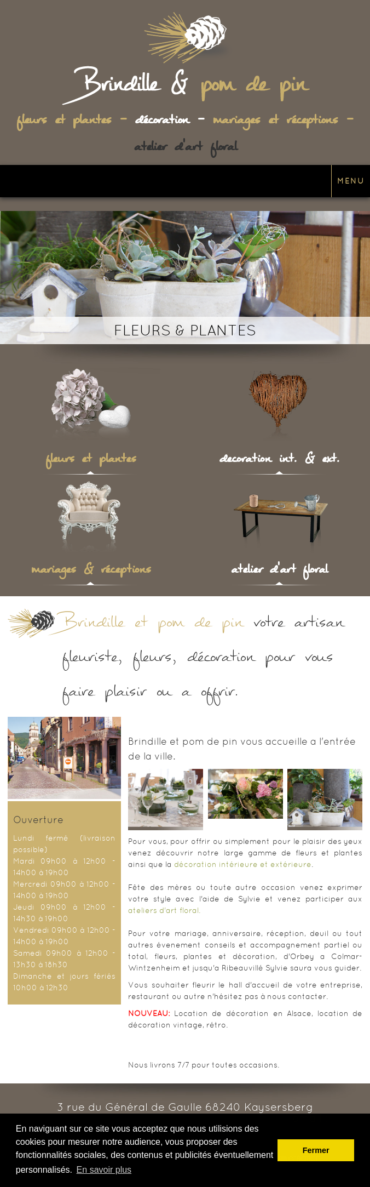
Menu (351, 180)
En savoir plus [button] (104, 1169)
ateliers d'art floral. (164, 910)
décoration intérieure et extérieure (242, 864)
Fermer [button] (316, 1150)
